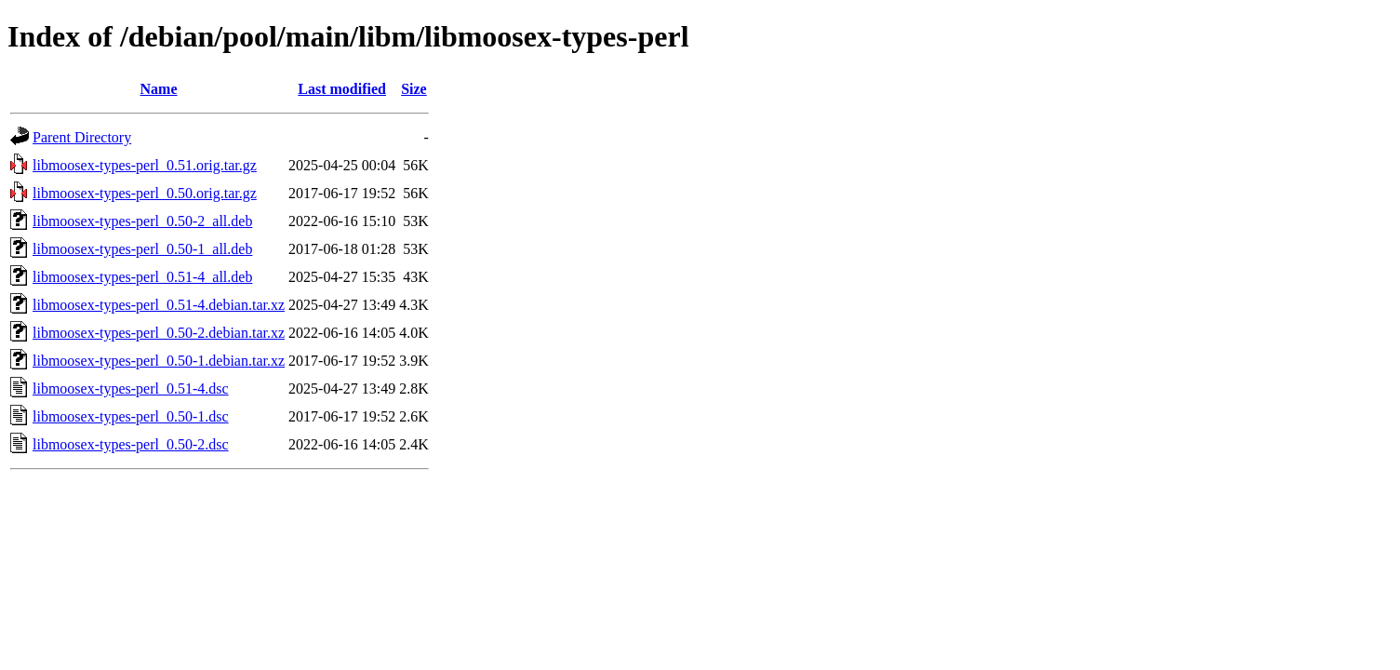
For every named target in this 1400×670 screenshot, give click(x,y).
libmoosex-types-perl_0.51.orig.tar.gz (145, 165)
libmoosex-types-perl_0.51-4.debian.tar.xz (159, 305)
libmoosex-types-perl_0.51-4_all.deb (142, 277)
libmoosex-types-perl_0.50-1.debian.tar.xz (159, 360)
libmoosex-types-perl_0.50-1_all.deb (142, 249)
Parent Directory (82, 137)
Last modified (342, 89)
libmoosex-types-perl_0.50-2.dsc (131, 444)
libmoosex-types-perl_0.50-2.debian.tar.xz (159, 333)
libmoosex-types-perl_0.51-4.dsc (131, 388)
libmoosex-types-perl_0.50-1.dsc (131, 416)
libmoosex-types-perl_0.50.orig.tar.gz (145, 193)
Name (159, 89)
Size (414, 89)
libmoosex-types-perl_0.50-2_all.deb (142, 221)
